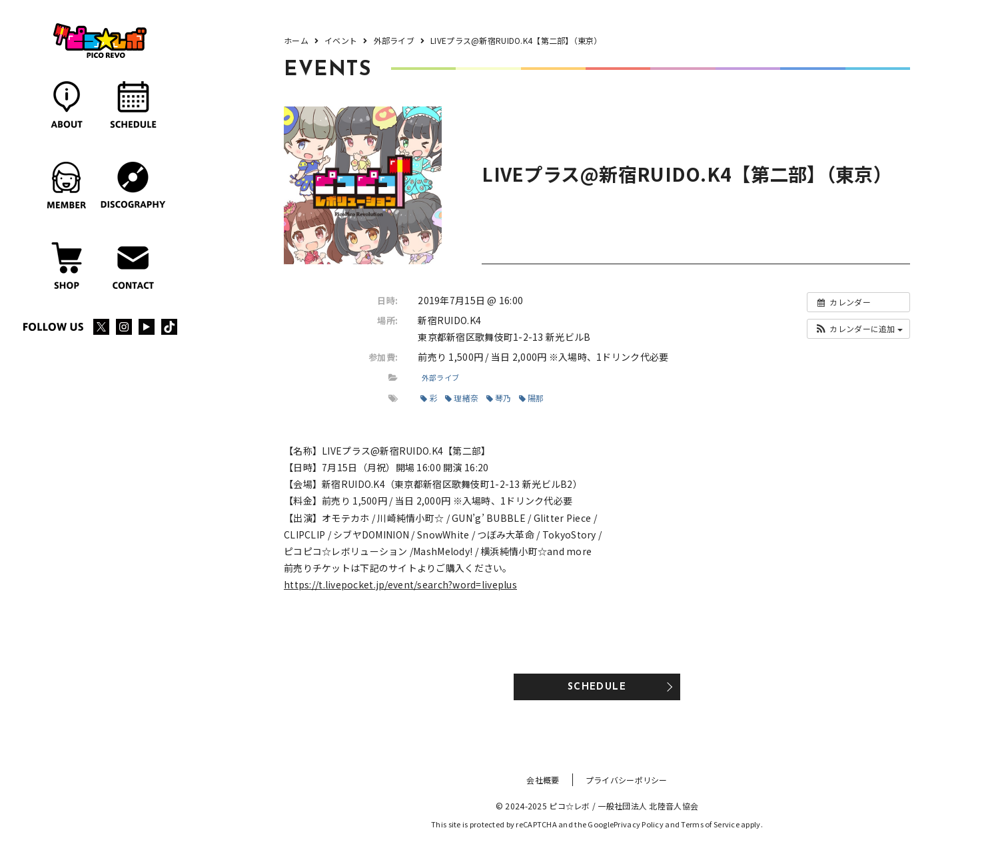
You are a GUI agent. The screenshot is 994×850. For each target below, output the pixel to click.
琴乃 (499, 397)
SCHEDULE (597, 687)
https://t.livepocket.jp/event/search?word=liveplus (400, 584)
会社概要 (542, 779)
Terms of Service (710, 824)
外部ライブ (440, 377)
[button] (858, 328)
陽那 (531, 397)
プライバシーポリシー (627, 779)
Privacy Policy (639, 824)
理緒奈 (461, 397)
